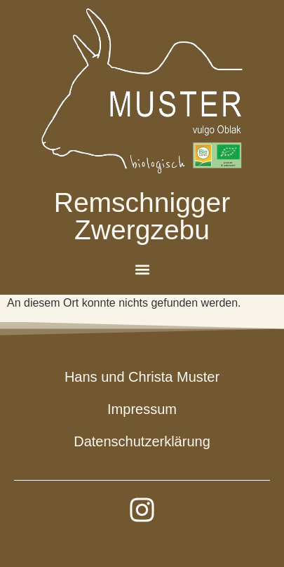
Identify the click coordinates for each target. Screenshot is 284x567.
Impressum (142, 409)
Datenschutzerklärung (142, 441)
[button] (142, 269)
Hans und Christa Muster (142, 377)
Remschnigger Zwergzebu (142, 216)
